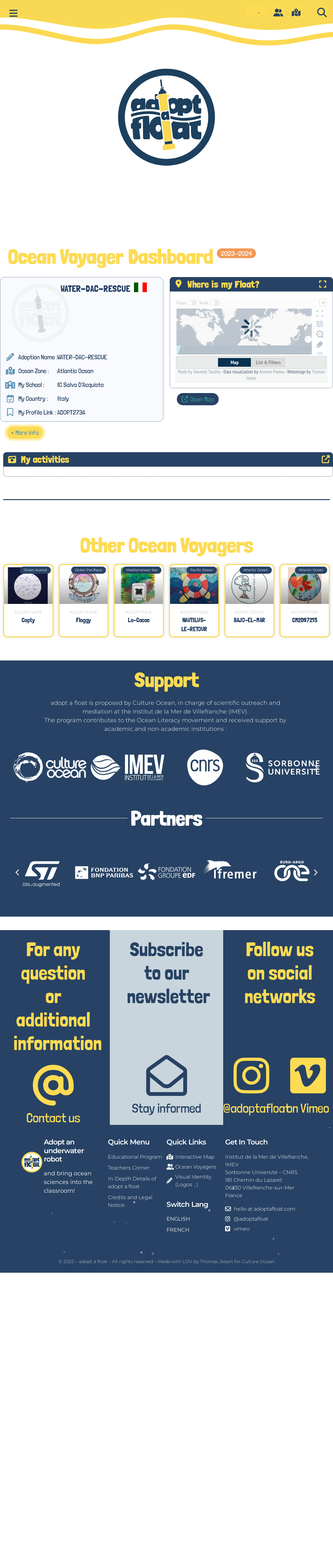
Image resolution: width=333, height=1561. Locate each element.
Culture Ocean (258, 1261)
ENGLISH (178, 1219)
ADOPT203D (249, 612)
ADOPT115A (304, 612)
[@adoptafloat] (251, 1075)
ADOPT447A (28, 612)
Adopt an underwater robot (64, 1150)
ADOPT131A (139, 612)
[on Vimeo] (308, 1075)
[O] (278, 12)
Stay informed (166, 1108)
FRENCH (177, 1230)
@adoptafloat (256, 1108)
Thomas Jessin (216, 1261)
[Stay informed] (166, 1075)
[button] (322, 12)
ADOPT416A (83, 612)
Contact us (53, 1118)
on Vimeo (308, 1108)
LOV (187, 1261)
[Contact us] (53, 1085)
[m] (296, 12)
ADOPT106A (194, 612)
